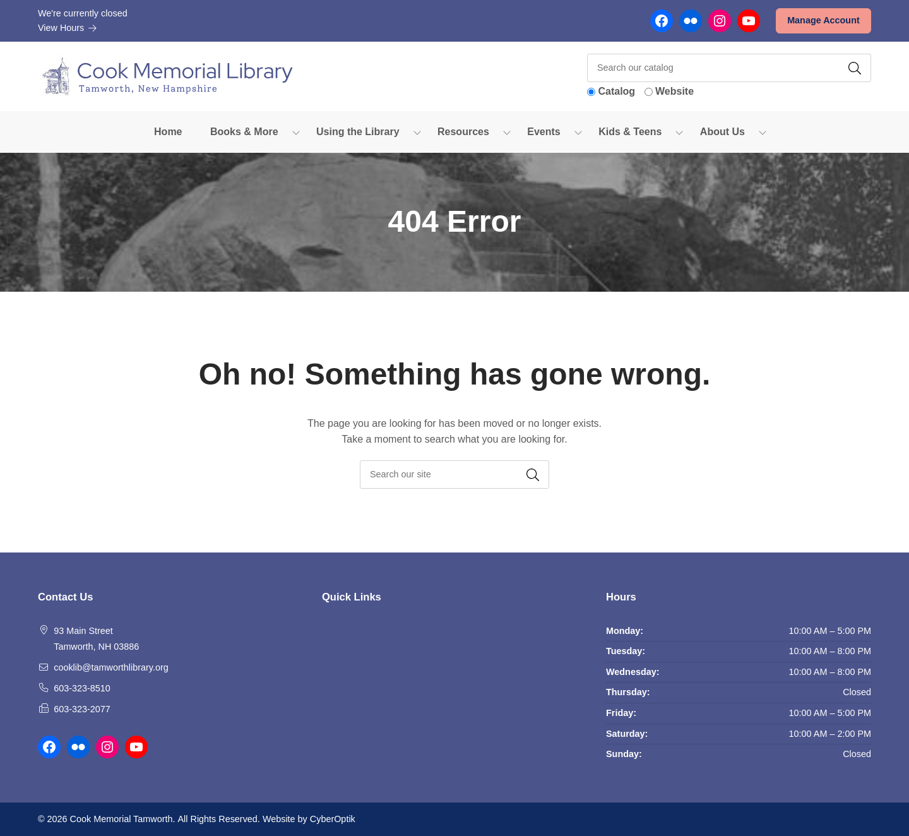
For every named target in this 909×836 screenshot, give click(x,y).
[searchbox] (454, 474)
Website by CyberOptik (309, 819)
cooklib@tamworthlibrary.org (111, 667)
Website (674, 91)
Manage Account (823, 20)
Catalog (616, 91)
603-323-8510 (82, 688)
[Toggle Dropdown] (296, 132)
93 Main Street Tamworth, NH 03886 (96, 639)
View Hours (67, 28)
